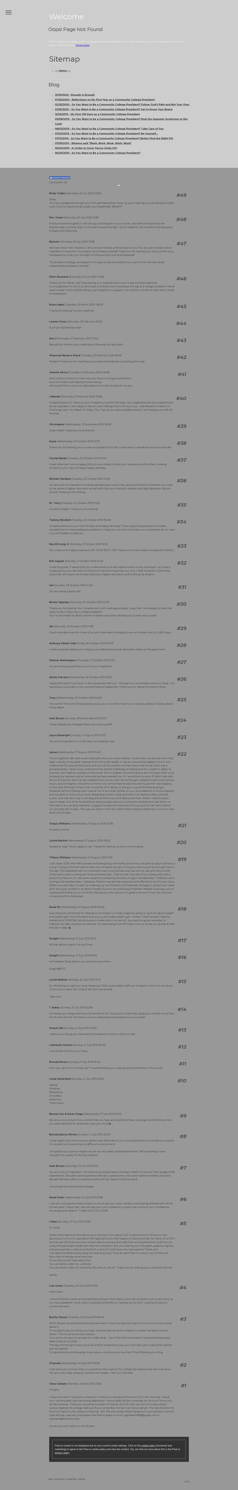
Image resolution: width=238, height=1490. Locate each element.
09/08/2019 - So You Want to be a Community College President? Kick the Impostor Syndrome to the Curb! (121, 121)
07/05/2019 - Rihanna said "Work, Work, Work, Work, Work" (93, 143)
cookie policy (148, 1445)
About (50, 1479)
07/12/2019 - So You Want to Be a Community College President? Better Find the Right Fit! (114, 138)
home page (83, 45)
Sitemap (81, 1479)
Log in (187, 1481)
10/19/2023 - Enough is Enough (75, 94)
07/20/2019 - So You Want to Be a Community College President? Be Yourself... (106, 133)
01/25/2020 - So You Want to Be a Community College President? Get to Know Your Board (113, 109)
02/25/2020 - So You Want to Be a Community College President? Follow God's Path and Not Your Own (122, 104)
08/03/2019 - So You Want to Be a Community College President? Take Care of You (109, 128)
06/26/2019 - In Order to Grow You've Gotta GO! (86, 148)
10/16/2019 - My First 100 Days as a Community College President (97, 114)
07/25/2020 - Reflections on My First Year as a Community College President (105, 99)
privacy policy (62, 1453)
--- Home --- (63, 70)
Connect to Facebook (60, 177)
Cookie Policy (72, 1479)
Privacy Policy (59, 1479)
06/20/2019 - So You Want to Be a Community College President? (97, 153)
